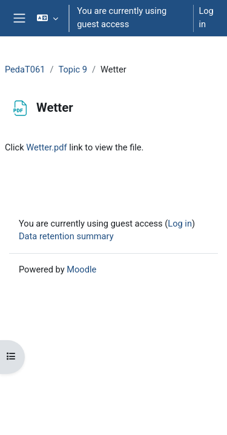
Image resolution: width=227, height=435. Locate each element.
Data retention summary (66, 236)
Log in (206, 17)
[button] (47, 18)
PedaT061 (25, 69)
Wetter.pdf (46, 147)
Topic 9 (72, 69)
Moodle (81, 269)
